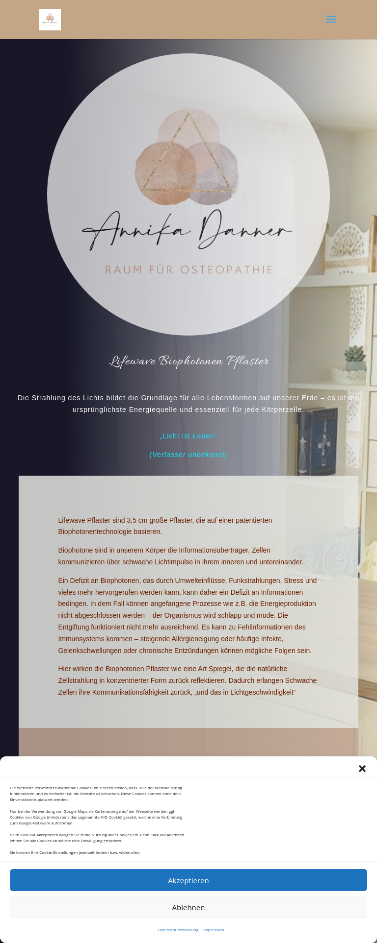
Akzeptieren (188, 880)
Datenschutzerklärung (178, 929)
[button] (362, 769)
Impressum (213, 929)
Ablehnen (188, 907)
